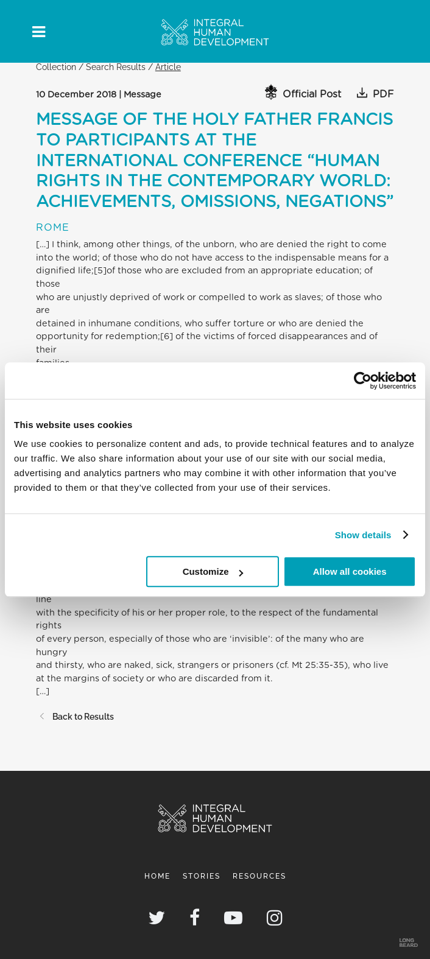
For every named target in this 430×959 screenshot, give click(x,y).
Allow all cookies (350, 571)
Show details (363, 535)
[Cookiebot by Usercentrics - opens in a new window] (362, 380)
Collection (56, 66)
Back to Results (75, 716)
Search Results (116, 66)
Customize (213, 571)
